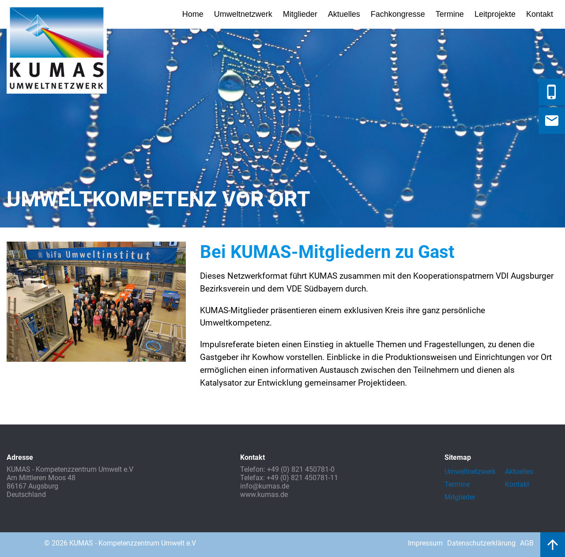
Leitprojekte (495, 14)
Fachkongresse (398, 14)
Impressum (425, 543)
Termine (450, 14)
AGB (527, 543)
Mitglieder (300, 14)
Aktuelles (344, 14)
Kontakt (539, 14)
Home (192, 14)
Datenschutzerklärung (481, 543)
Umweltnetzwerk (243, 14)
